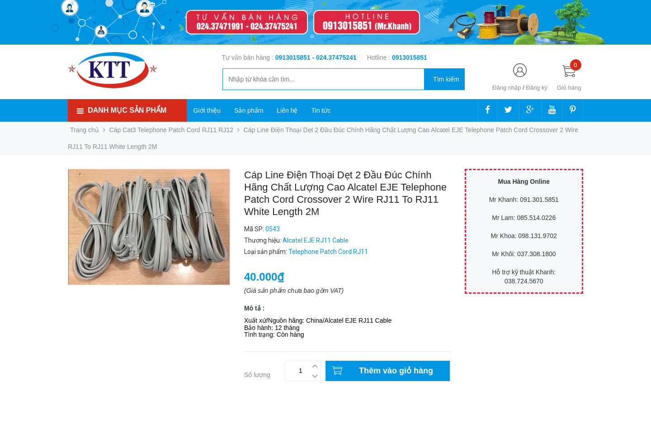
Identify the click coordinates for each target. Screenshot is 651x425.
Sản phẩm (248, 110)
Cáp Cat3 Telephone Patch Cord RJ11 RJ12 (171, 130)
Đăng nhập (506, 87)
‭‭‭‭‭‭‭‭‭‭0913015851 (409, 57)
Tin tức (320, 110)
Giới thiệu (207, 110)
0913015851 (293, 57)
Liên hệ (287, 110)
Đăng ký (536, 87)
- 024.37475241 (334, 57)
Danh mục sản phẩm (127, 110)
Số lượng (257, 374)
